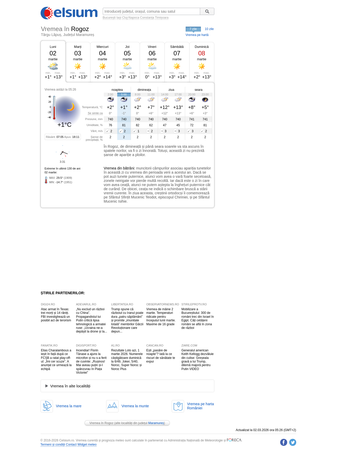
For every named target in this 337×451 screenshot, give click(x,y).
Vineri (152, 47)
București (109, 17)
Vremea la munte (135, 406)
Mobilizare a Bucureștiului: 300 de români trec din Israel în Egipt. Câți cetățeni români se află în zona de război (198, 318)
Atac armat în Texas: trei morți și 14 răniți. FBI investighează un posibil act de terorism (56, 314)
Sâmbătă (177, 47)
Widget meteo (87, 444)
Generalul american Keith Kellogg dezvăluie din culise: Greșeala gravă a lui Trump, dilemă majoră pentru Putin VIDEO (198, 360)
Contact (71, 444)
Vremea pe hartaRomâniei (200, 406)
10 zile (209, 29)
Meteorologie (214, 440)
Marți (78, 47)
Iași (118, 17)
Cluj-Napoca (130, 17)
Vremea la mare (69, 406)
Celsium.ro (66, 440)
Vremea (110, 168)
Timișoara (161, 17)
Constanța (147, 17)
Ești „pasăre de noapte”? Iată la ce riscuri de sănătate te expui (160, 356)
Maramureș (156, 423)
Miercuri (102, 47)
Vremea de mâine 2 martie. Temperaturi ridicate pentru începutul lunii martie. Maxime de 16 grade (161, 316)
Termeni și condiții (53, 444)
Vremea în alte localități (70, 386)
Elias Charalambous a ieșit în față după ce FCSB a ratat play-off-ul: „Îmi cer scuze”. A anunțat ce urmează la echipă (56, 360)
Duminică (202, 47)
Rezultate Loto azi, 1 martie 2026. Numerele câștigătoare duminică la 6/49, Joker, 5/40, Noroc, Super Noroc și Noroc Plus (127, 360)
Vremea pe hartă (197, 34)
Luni (53, 47)
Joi (127, 47)
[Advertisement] (83, 249)
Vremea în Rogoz (101, 423)
